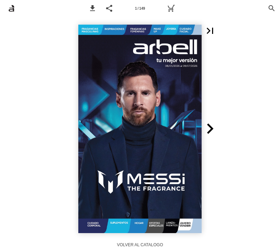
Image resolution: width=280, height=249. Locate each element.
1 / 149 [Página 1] (140, 8)
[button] (92, 8)
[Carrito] (171, 8)
